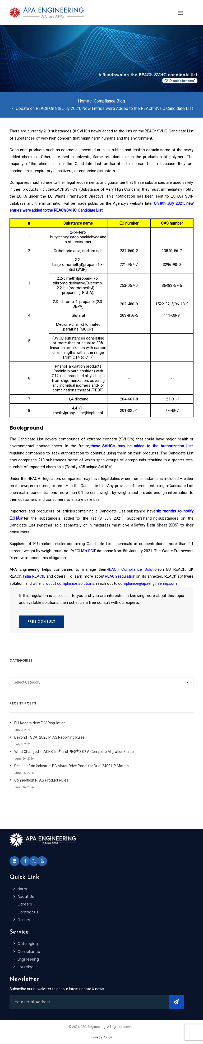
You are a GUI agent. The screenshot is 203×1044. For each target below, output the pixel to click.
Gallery (23, 919)
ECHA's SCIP (85, 550)
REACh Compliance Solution (133, 569)
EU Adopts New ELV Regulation (40, 723)
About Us (25, 896)
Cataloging (27, 943)
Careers (24, 904)
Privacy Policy (101, 1037)
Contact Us (27, 912)
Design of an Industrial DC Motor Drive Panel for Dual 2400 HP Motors (71, 766)
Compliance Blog (109, 101)
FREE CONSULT (41, 621)
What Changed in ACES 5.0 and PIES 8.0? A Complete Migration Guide (74, 751)
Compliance (28, 951)
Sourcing (25, 967)
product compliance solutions (68, 583)
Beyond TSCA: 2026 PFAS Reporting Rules (49, 737)
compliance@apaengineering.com (147, 583)
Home (83, 101)
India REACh (33, 576)
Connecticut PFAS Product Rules (41, 780)
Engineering (28, 959)
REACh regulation (120, 576)
